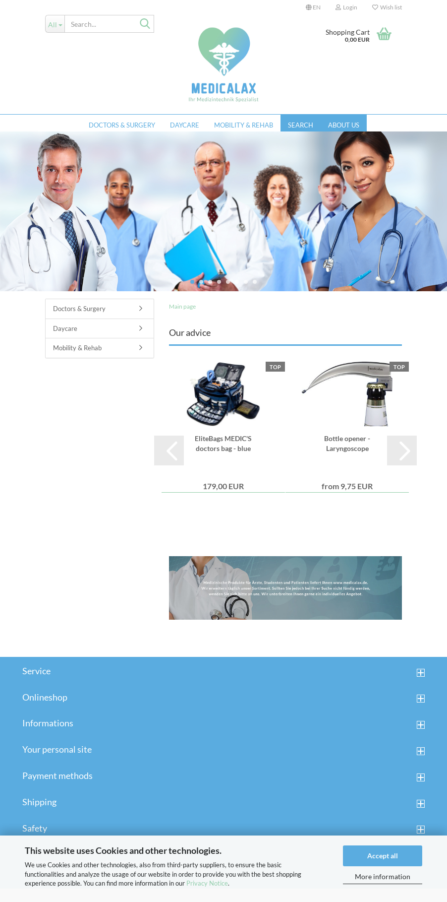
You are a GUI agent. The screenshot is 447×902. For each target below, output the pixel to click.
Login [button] (346, 7)
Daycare (184, 125)
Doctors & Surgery (122, 125)
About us (343, 125)
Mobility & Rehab (243, 125)
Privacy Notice (207, 883)
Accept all (382, 855)
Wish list (387, 7)
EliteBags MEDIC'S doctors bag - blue (223, 457)
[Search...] (54, 24)
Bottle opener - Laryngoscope (347, 457)
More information (382, 876)
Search (300, 125)
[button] (313, 7)
